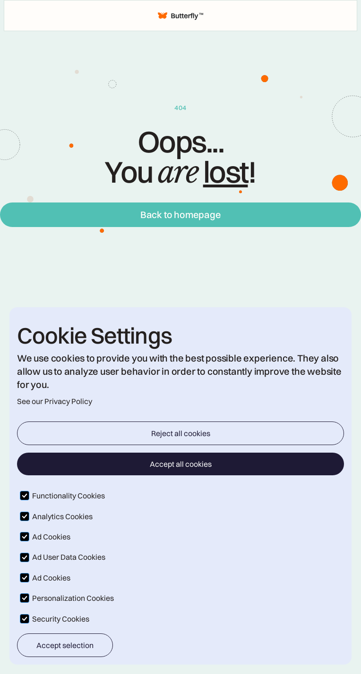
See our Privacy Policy (54, 401)
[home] (180, 15)
